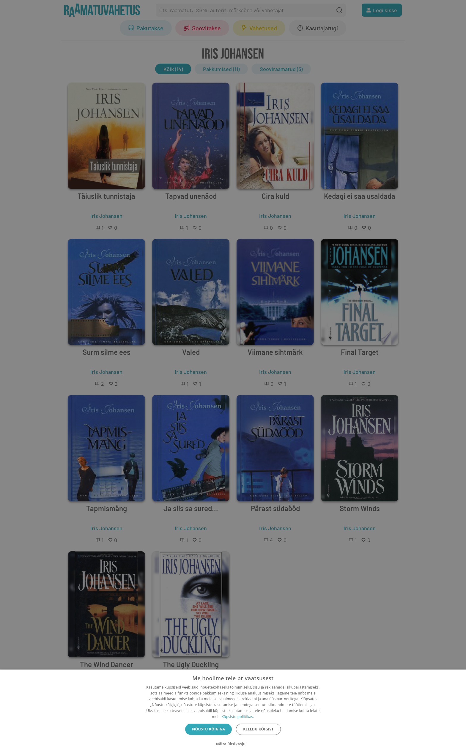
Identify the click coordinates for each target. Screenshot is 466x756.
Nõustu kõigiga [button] (208, 729)
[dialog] (233, 713)
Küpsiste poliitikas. (237, 716)
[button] (233, 744)
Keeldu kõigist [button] (258, 729)
